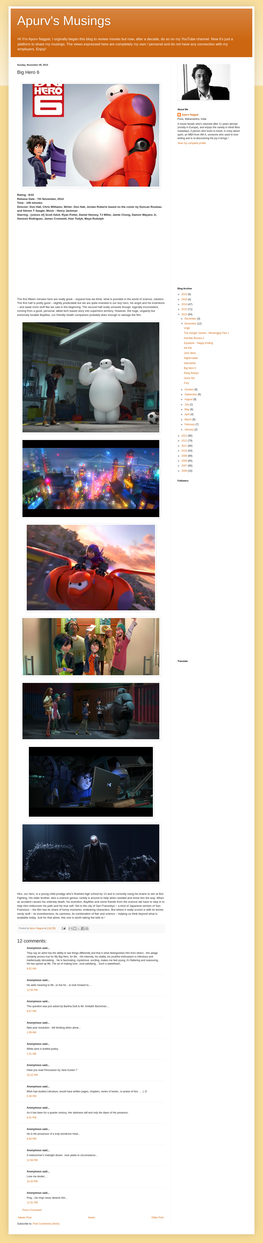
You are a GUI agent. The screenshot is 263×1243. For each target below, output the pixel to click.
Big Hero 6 (190, 368)
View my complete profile (191, 143)
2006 (185, 470)
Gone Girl (189, 378)
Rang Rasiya (191, 373)
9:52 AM (31, 968)
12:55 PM (32, 990)
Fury (186, 383)
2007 (185, 465)
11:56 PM (32, 1160)
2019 (185, 294)
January (189, 429)
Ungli (187, 328)
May (187, 409)
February (190, 424)
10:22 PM (32, 1075)
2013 (185, 435)
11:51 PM (32, 1202)
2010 (185, 450)
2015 (185, 309)
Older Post (157, 1217)
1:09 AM (31, 1032)
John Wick (190, 353)
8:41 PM (31, 1117)
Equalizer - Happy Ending (198, 343)
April (187, 414)
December (191, 318)
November (191, 323)
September (191, 394)
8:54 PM (31, 1138)
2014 (185, 314)
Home (91, 1217)
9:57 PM (31, 1011)
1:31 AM (31, 1053)
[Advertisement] (198, 215)
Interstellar (190, 363)
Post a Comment (31, 1210)
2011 (185, 445)
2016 (185, 304)
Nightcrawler (191, 358)
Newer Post (24, 1217)
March (188, 419)
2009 (185, 455)
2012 (185, 440)
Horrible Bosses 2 (194, 338)
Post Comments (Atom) (46, 1223)
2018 (185, 299)
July (187, 404)
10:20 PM (32, 1181)
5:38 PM (31, 1096)
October (189, 389)
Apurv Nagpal (190, 114)
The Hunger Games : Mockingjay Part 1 (206, 333)
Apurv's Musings (64, 20)
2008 (185, 460)
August (189, 399)
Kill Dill (188, 347)
